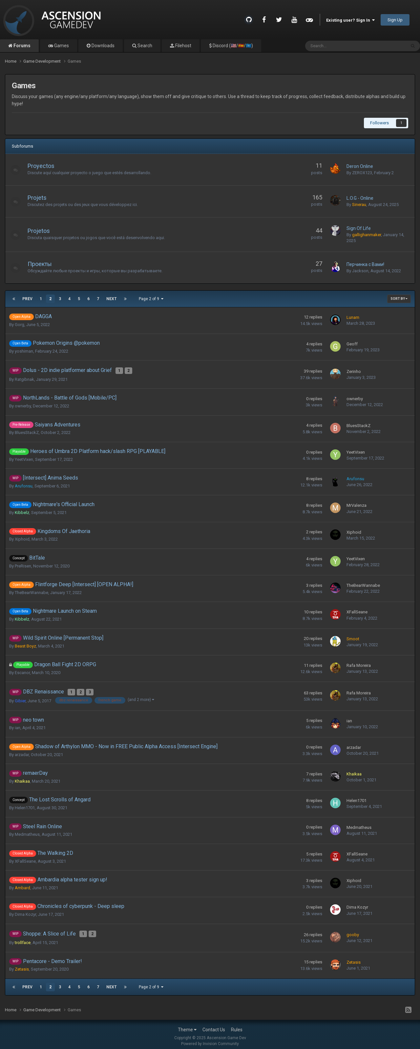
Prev (27, 299)
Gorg (19, 324)
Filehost (182, 45)
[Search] (338, 46)
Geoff (352, 343)
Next (111, 299)
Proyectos (44, 165)
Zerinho (353, 370)
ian (17, 724)
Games (61, 45)
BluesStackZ (27, 431)
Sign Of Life (358, 228)
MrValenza (356, 504)
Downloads (103, 45)
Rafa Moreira (358, 663)
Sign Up (395, 19)
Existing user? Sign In (350, 20)
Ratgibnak (24, 377)
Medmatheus (27, 831)
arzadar (22, 751)
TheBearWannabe (31, 590)
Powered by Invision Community (210, 1039)
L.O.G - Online (359, 198)
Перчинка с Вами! (365, 264)
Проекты (43, 263)
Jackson (360, 270)
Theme (187, 1025)
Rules (236, 1025)
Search (144, 45)
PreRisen (23, 564)
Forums (21, 45)
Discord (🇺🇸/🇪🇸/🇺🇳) (232, 45)
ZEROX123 (362, 172)
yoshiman (24, 351)
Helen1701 (25, 804)
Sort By (399, 298)
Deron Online (359, 166)
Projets (40, 197)
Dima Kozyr (25, 911)
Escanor (22, 670)
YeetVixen (24, 457)
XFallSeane (357, 610)
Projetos (42, 230)
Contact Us (213, 1025)
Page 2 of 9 (151, 299)
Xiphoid (22, 537)
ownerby (23, 404)
